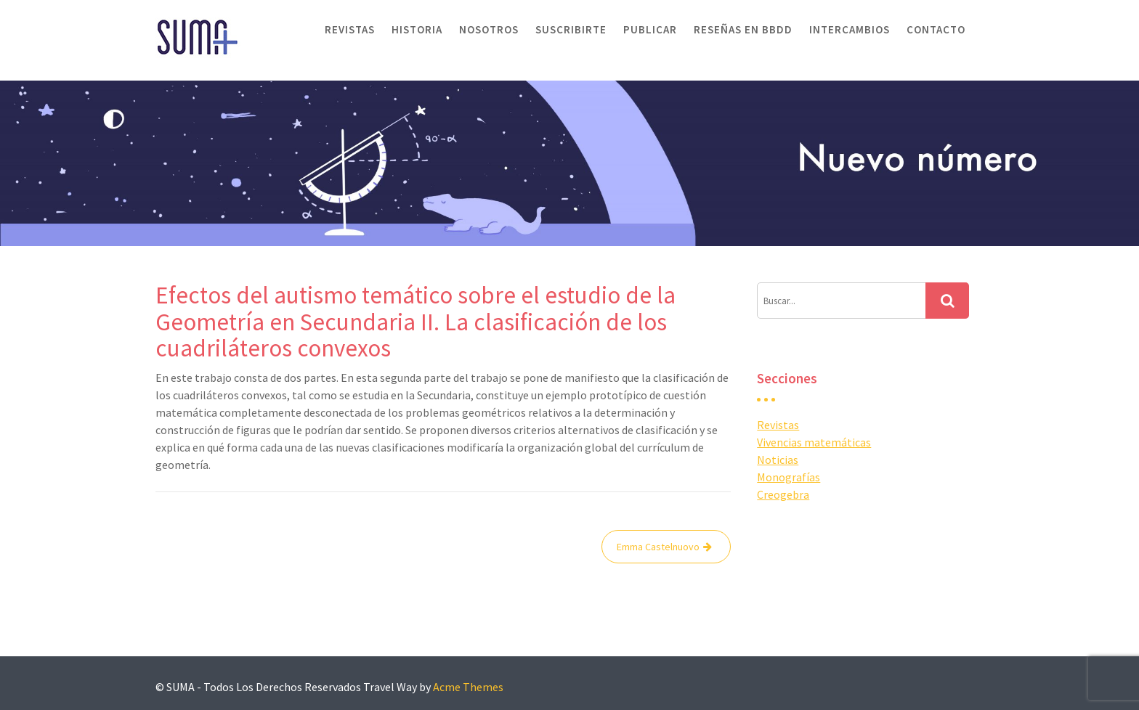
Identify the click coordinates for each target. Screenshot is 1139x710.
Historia (417, 29)
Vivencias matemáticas (814, 442)
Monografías (788, 477)
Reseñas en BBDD (743, 29)
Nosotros (489, 29)
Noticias (777, 459)
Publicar (650, 29)
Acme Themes (468, 687)
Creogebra (783, 494)
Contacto (936, 29)
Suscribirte (571, 29)
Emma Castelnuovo (658, 546)
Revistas (350, 29)
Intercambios (849, 29)
